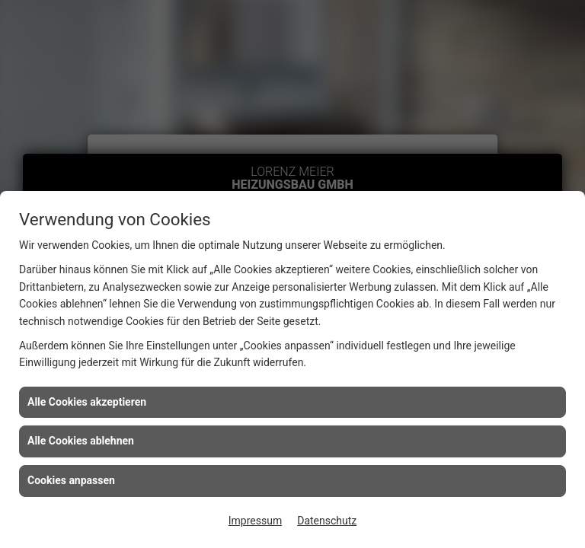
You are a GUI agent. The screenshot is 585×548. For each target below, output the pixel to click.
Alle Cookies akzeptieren (86, 402)
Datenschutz (326, 521)
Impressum (255, 521)
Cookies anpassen (71, 480)
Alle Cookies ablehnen (80, 441)
